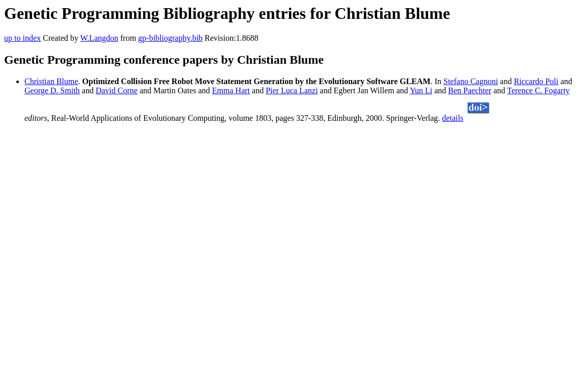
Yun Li (421, 90)
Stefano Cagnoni (470, 81)
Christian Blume (51, 81)
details (452, 118)
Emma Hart (231, 90)
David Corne (117, 90)
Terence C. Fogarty (538, 90)
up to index (22, 38)
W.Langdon (99, 38)
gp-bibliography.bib (170, 38)
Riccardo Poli (536, 81)
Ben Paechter (469, 90)
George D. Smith (52, 90)
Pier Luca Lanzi (292, 90)
